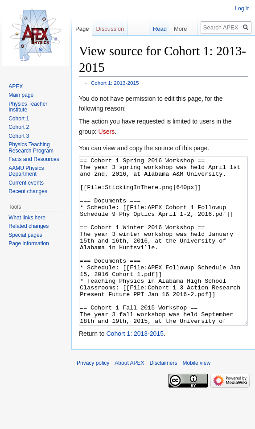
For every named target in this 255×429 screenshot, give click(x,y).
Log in (242, 8)
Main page (20, 95)
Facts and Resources (33, 159)
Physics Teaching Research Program (30, 147)
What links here (26, 217)
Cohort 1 (18, 119)
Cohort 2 (18, 127)
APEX (15, 86)
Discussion (110, 28)
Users (107, 131)
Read (155, 28)
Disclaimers (163, 396)
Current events (26, 183)
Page (82, 28)
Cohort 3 (18, 136)
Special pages (25, 235)
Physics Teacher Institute (27, 107)
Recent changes (27, 191)
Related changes (28, 226)
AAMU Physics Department (26, 171)
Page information (28, 243)
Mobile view (196, 396)
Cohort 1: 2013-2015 (115, 83)
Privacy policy (93, 396)
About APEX (129, 396)
